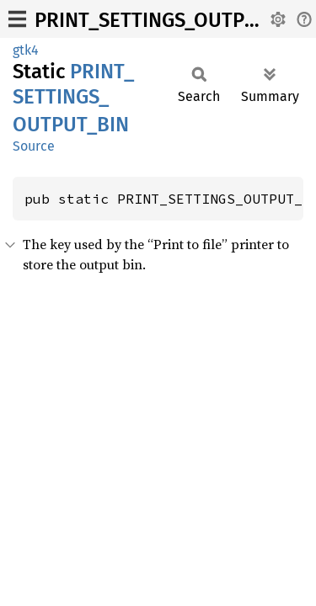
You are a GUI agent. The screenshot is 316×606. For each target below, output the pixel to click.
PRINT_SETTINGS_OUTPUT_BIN (172, 20)
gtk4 (26, 50)
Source (34, 146)
